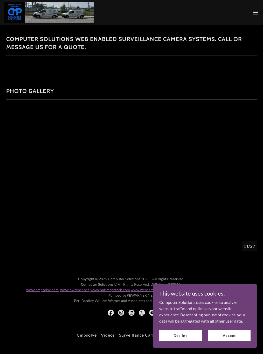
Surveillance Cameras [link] (140, 334)
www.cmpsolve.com (42, 290)
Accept (229, 335)
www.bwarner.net (75, 290)
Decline (180, 335)
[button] (256, 12)
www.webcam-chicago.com (153, 290)
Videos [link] (108, 334)
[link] (49, 12)
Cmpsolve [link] (87, 334)
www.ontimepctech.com (110, 290)
